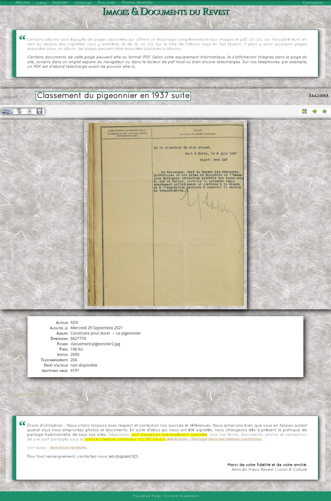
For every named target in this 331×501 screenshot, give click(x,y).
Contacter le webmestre (181, 496)
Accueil (11, 97)
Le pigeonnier (128, 333)
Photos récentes (137, 2)
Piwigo (156, 496)
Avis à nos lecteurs (68, 448)
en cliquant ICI (123, 456)
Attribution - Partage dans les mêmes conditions (214, 439)
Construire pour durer (90, 333)
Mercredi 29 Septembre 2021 (96, 327)
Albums (22, 2)
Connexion (313, 3)
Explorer (60, 2)
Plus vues (106, 2)
